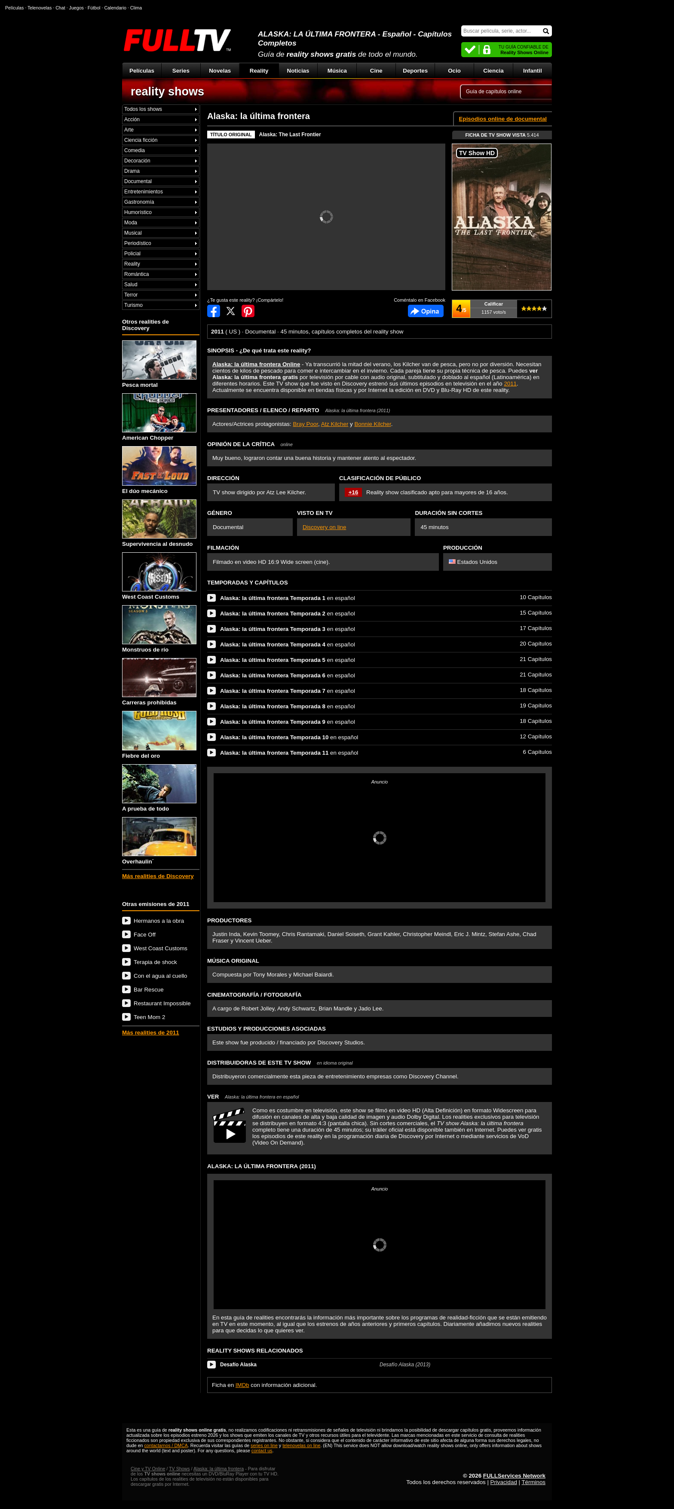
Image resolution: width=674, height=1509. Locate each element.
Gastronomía (139, 202)
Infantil (532, 70)
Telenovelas (40, 7)
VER (253, 1096)
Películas (141, 70)
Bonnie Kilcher (372, 424)
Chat (60, 7)
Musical (133, 233)
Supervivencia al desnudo (159, 523)
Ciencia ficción (140, 140)
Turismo (133, 305)
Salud (131, 285)
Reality (259, 70)
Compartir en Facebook (213, 311)
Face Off (145, 934)
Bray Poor (305, 424)
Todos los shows (143, 109)
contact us (262, 1450)
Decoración (137, 161)
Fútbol (94, 7)
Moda (130, 223)
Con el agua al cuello (160, 976)
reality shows (167, 91)
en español (287, 598)
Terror (131, 295)
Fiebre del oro (159, 735)
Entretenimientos (143, 192)
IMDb (242, 1385)
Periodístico (137, 243)
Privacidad (503, 1482)
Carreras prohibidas (159, 682)
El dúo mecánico (159, 470)
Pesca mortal (159, 364)
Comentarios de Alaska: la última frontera (426, 311)
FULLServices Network (514, 1475)
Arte (129, 130)
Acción (132, 119)
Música (337, 70)
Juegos (76, 7)
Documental (138, 181)
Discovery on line (324, 527)
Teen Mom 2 (149, 1017)
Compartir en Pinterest (248, 311)
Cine (376, 70)
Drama (132, 171)
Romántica (136, 274)
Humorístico (138, 212)
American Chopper (159, 417)
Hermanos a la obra (159, 921)
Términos (533, 1482)
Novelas (220, 70)
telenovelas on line (301, 1445)
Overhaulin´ (159, 841)
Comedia (134, 150)
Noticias (298, 70)
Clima (136, 7)
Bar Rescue (149, 989)
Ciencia (493, 70)
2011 (510, 383)
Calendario (115, 7)
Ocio (454, 70)
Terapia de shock (155, 962)
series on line (264, 1445)
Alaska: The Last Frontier (290, 135)
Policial (132, 254)
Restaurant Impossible (162, 1003)
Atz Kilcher (335, 424)
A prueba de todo (159, 788)
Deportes (415, 70)
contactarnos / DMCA (165, 1445)
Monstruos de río (159, 629)
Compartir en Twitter (230, 311)
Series (181, 70)
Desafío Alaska (238, 1365)
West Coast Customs (159, 576)
